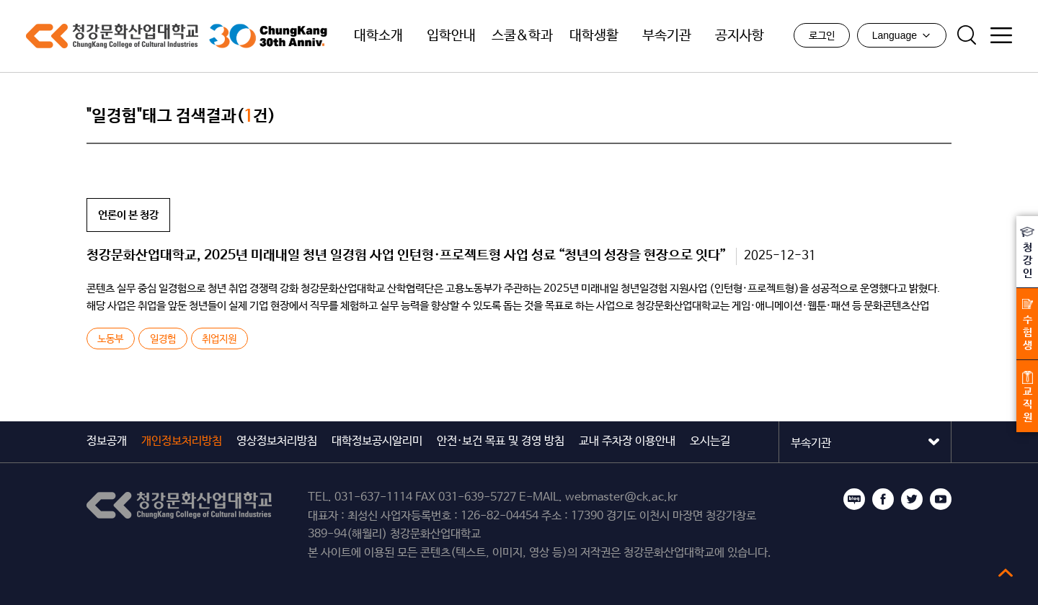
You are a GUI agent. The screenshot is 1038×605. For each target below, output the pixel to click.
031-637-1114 (373, 497)
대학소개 (378, 36)
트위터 (912, 499)
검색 (966, 35)
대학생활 (593, 36)
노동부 (110, 339)
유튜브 (941, 499)
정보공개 (106, 441)
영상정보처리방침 (276, 441)
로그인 (822, 36)
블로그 (854, 499)
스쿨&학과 (522, 36)
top (1006, 573)
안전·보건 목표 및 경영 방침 (500, 441)
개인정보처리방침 (181, 441)
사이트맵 (1001, 35)
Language (901, 35)
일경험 (163, 339)
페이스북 (883, 499)
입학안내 (451, 36)
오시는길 (710, 441)
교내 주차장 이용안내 (627, 441)
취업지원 (219, 339)
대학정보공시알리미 (377, 441)
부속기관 (666, 36)
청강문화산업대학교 (112, 36)
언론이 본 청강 (128, 215)
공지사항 (739, 36)
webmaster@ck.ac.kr (621, 497)
